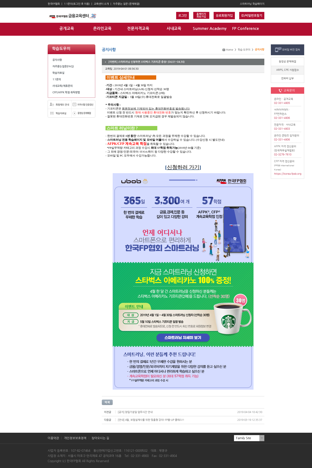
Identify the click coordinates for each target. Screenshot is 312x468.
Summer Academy (209, 29)
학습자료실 (58, 73)
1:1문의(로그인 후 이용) (77, 4)
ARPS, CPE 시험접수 (287, 70)
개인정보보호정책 (75, 438)
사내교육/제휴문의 (62, 86)
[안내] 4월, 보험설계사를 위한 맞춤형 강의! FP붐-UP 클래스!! (151, 420)
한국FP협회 (54, 4)
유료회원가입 (224, 15)
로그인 (182, 15)
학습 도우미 (244, 49)
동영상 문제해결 (287, 61)
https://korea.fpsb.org (287, 174)
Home (229, 49)
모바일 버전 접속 (291, 49)
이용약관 (53, 438)
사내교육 (174, 29)
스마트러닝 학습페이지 (252, 4)
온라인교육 (102, 29)
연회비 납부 (287, 78)
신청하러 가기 (183, 167)
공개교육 (66, 29)
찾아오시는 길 (100, 438)
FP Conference (245, 29)
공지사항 (57, 60)
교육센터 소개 (101, 4)
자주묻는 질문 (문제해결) (126, 4)
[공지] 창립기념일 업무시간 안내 (135, 412)
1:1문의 (56, 79)
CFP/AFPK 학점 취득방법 (66, 92)
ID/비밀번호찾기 (251, 15)
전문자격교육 (138, 29)
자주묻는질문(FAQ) (63, 66)
